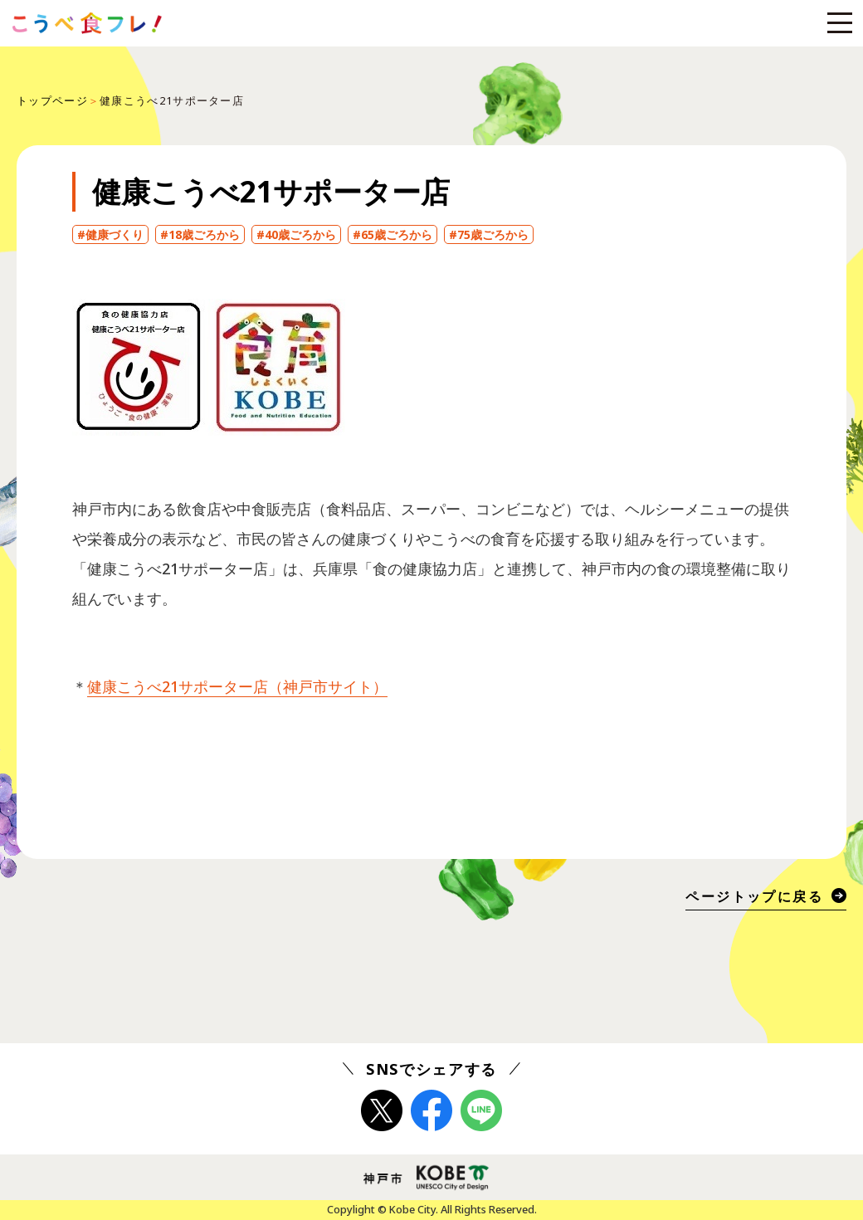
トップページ (52, 100)
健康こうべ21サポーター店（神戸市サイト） (237, 686)
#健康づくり (110, 234)
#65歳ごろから (392, 234)
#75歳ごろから (489, 234)
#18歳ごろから (200, 234)
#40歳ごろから (296, 234)
